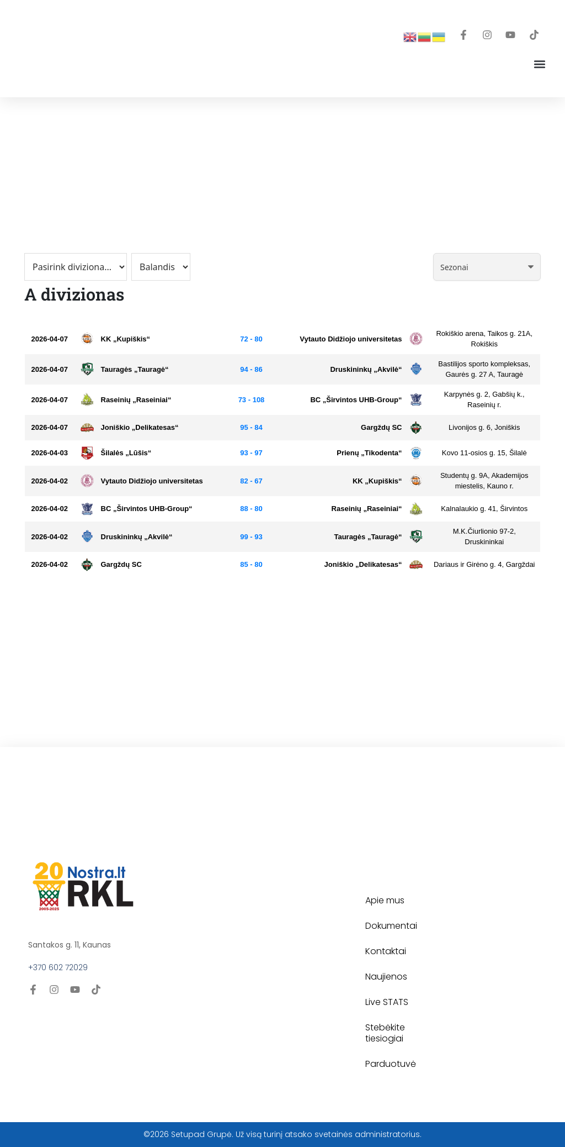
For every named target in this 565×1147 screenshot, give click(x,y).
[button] (539, 64)
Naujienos (386, 976)
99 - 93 (251, 537)
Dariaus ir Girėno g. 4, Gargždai (484, 564)
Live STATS (386, 1002)
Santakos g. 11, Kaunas (69, 944)
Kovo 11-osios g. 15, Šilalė (484, 453)
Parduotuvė (390, 1063)
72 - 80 (251, 339)
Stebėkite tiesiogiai (385, 1033)
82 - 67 (251, 481)
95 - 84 (251, 427)
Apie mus (384, 900)
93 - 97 (251, 453)
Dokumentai (391, 925)
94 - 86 (251, 369)
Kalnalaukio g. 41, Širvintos (484, 508)
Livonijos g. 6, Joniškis (484, 427)
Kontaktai (385, 951)
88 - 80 (251, 508)
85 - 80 (251, 564)
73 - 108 (251, 400)
